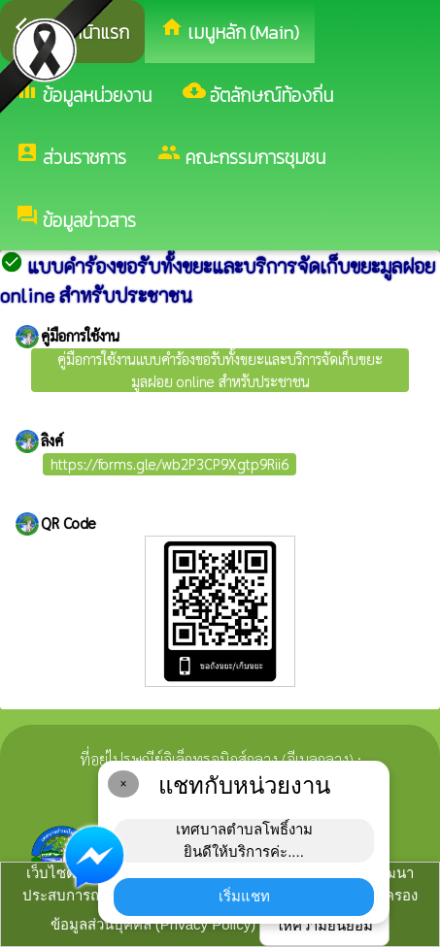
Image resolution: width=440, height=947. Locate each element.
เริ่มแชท (244, 896)
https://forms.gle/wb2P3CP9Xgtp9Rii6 (169, 463)
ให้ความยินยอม (324, 925)
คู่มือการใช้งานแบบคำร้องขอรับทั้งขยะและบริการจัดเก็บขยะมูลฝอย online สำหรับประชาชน (220, 369)
